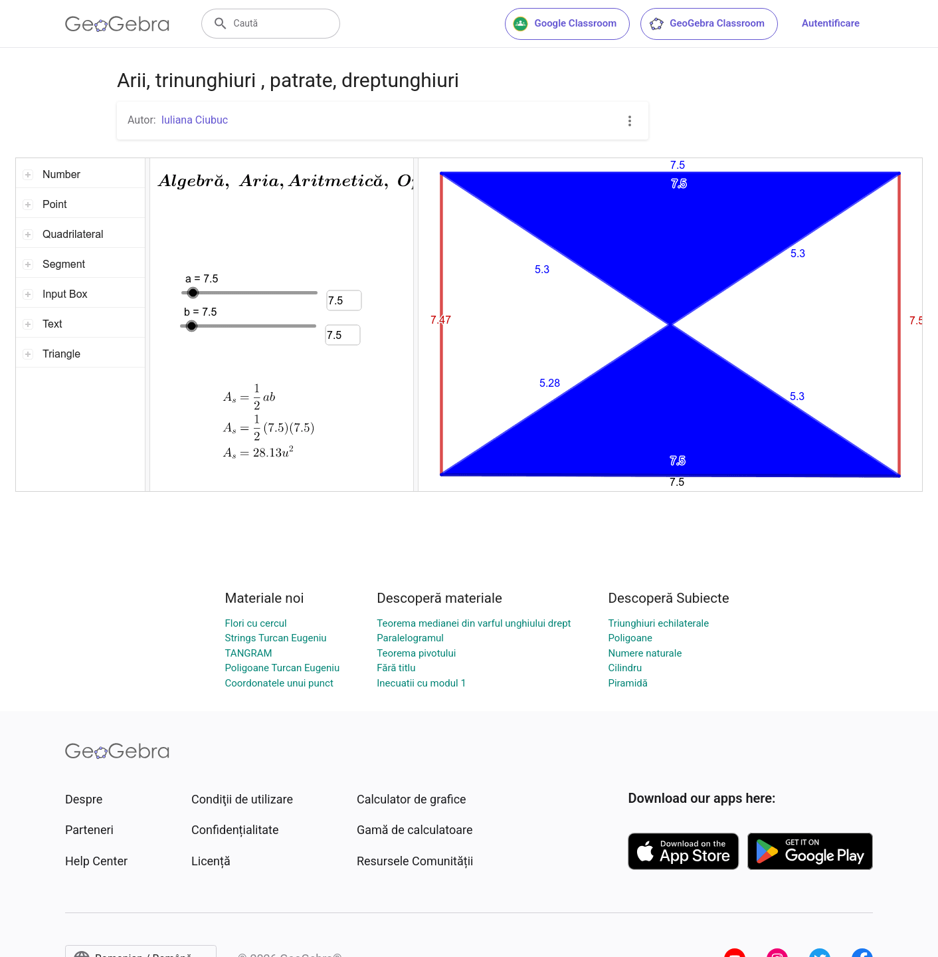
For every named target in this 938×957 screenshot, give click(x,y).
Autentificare (831, 23)
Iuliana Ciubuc (194, 120)
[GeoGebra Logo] (117, 24)
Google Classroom (564, 24)
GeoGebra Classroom (706, 24)
